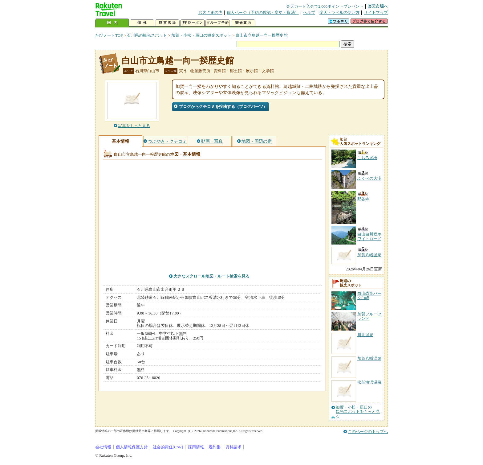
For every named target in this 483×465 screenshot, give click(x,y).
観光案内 (243, 23)
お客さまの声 (210, 12)
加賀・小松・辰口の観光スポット (201, 35)
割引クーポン (192, 23)
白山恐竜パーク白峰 (369, 295)
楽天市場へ (378, 6)
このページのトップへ (368, 431)
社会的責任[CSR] (168, 447)
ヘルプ (309, 12)
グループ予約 (217, 23)
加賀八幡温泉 (369, 358)
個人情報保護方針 (132, 447)
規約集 (215, 447)
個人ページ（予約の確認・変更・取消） (263, 12)
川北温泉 (365, 334)
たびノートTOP (109, 35)
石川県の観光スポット (147, 35)
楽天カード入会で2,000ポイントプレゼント (324, 6)
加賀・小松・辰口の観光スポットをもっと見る (358, 411)
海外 (142, 23)
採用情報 (196, 447)
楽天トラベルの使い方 (339, 12)
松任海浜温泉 (369, 382)
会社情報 (103, 447)
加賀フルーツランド (369, 316)
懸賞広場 (167, 23)
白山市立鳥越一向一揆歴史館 (262, 35)
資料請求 (233, 447)
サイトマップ (376, 12)
